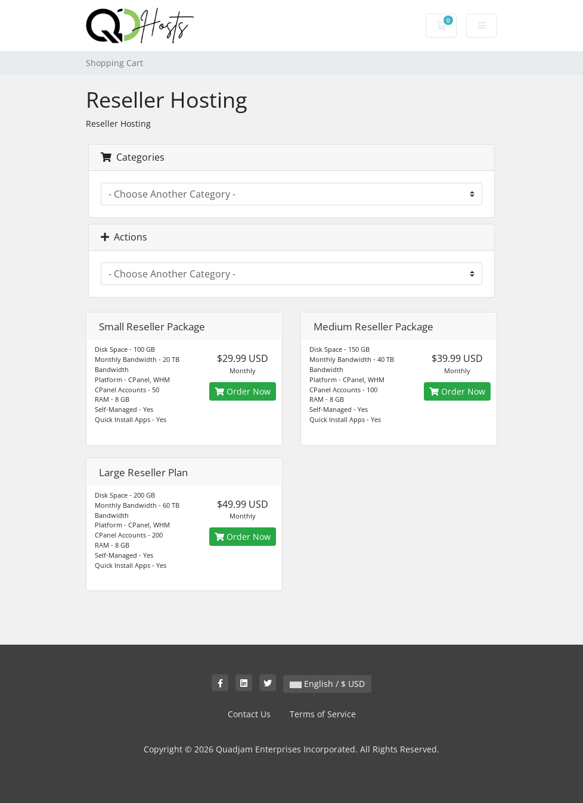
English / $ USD (327, 683)
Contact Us (249, 714)
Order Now (243, 391)
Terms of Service (323, 714)
